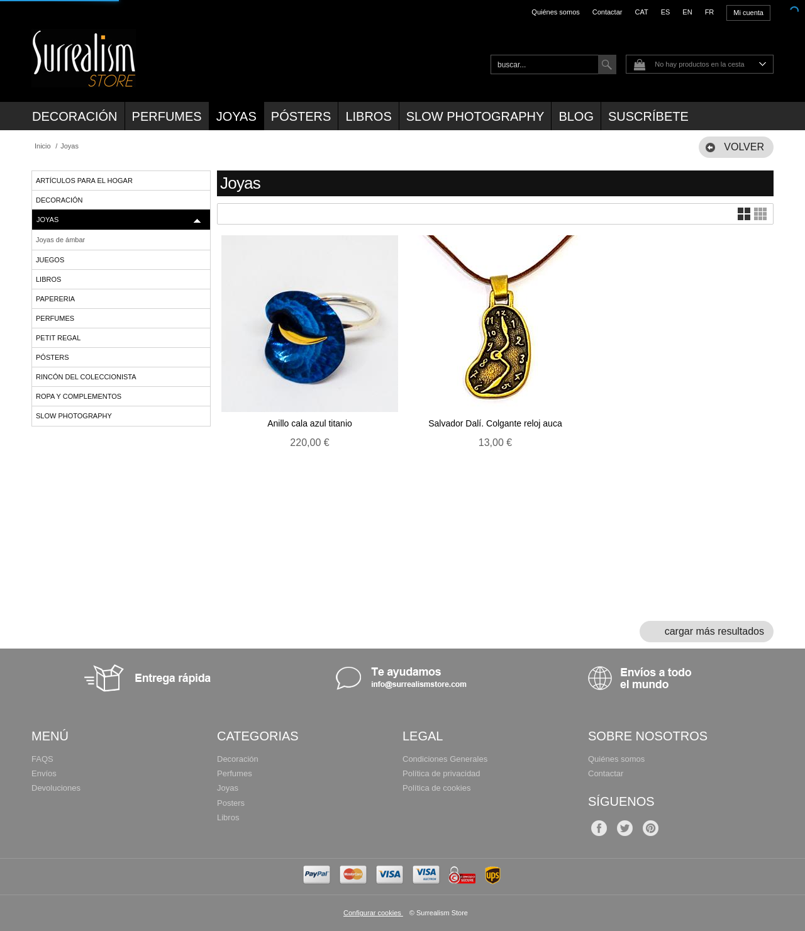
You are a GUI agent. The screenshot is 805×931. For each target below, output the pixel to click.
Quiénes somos (555, 12)
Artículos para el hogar (84, 180)
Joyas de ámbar (60, 239)
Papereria (55, 299)
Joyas (236, 116)
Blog (576, 116)
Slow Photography (475, 116)
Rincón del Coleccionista (86, 377)
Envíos (44, 773)
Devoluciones (55, 788)
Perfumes (167, 116)
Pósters (301, 116)
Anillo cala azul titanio (309, 423)
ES (665, 12)
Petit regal (58, 338)
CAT (641, 12)
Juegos (50, 260)
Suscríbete (648, 116)
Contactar (607, 12)
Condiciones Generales (444, 759)
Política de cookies (436, 788)
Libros (368, 116)
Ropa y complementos (78, 396)
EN (687, 12)
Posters (231, 803)
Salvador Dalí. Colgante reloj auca (495, 423)
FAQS (42, 759)
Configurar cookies (373, 913)
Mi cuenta (748, 12)
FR (709, 12)
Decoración (75, 116)
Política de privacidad (441, 773)
